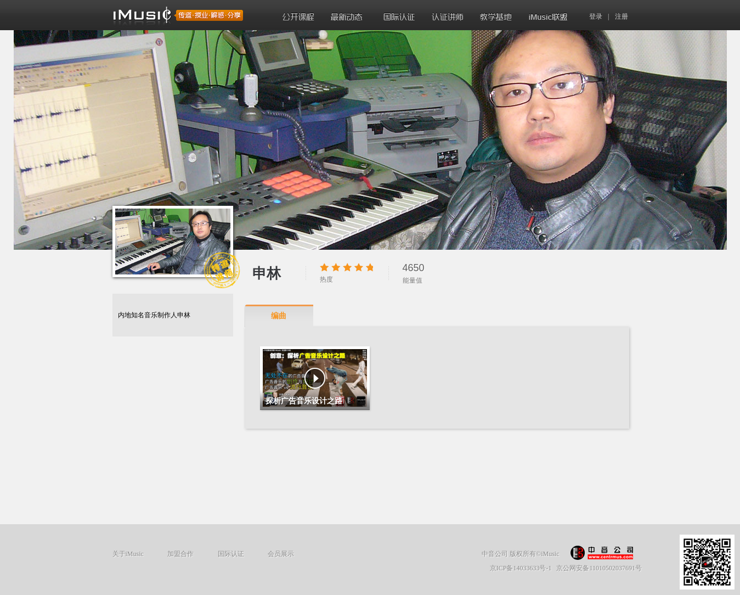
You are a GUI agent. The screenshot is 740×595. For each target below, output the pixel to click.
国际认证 (231, 554)
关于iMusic (128, 554)
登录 (595, 16)
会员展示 (281, 554)
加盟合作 (180, 554)
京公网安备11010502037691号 (599, 568)
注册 (621, 16)
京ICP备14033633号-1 (521, 568)
